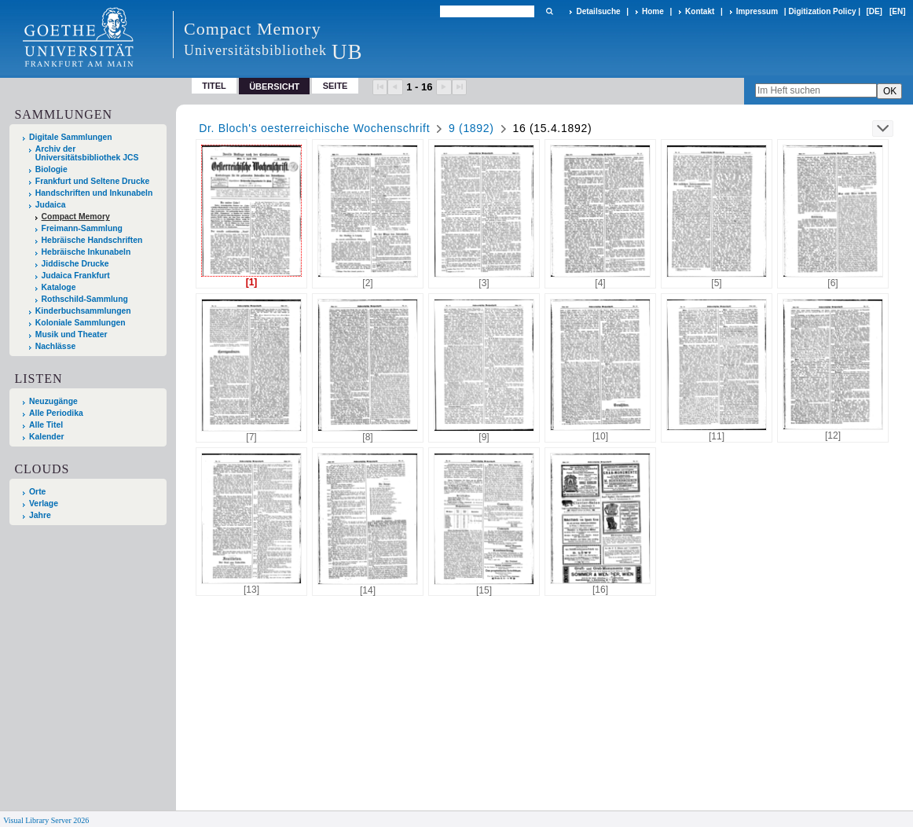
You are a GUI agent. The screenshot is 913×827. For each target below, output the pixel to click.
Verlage (43, 503)
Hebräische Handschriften (92, 240)
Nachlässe (55, 346)
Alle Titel (46, 425)
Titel (214, 85)
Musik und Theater (71, 334)
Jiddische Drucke (75, 263)
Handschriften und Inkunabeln (94, 193)
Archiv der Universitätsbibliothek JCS (87, 153)
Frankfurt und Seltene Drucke (92, 181)
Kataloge (59, 287)
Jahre (40, 515)
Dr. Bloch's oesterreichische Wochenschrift (314, 128)
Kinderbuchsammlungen (83, 311)
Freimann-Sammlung (82, 228)
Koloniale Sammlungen (80, 322)
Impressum (757, 11)
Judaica (50, 204)
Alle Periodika (56, 413)
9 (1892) (471, 128)
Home (653, 11)
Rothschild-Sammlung (85, 299)
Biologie (51, 169)
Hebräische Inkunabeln (86, 252)
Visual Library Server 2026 (46, 820)
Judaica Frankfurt (76, 275)
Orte (37, 491)
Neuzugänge (53, 401)
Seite (335, 85)
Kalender (46, 436)
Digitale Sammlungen (70, 137)
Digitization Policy (822, 11)
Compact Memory (76, 216)
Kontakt (699, 11)
